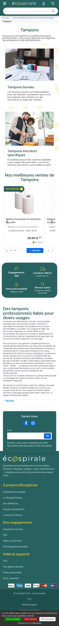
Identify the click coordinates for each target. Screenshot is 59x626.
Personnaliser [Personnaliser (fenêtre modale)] (47, 619)
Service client (42, 287)
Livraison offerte (42, 273)
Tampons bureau (20, 87)
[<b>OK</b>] (47, 436)
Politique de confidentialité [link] (29, 623)
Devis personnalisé (16, 289)
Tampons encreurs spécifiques (22, 153)
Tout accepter (13, 619)
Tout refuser (30, 619)
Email (9, 430)
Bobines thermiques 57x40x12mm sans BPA (23, 221)
